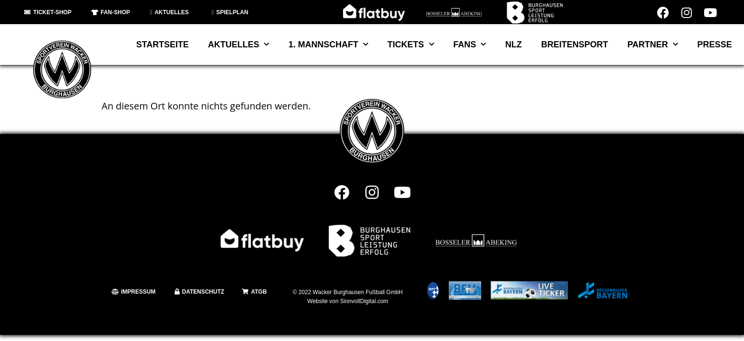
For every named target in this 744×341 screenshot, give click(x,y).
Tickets (411, 45)
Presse (714, 44)
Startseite (162, 44)
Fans (469, 45)
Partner (652, 45)
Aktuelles (238, 45)
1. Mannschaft (328, 45)
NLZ (513, 44)
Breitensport (574, 44)
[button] (21, 320)
